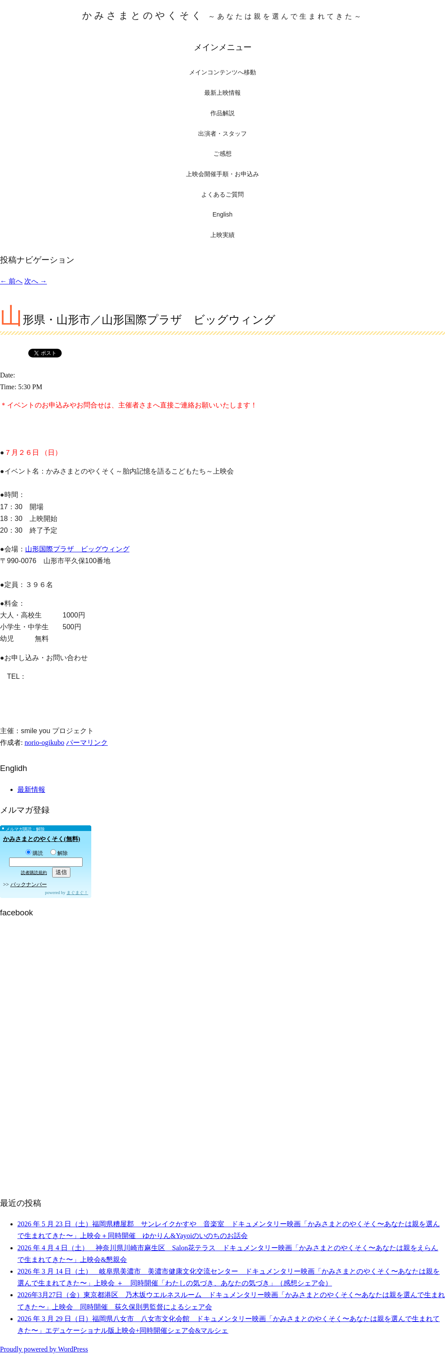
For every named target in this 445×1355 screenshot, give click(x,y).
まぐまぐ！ (77, 892)
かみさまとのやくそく (222, 15)
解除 (59, 853)
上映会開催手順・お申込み (222, 173)
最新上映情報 (222, 92)
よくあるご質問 (222, 194)
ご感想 (222, 153)
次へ (35, 281)
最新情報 (31, 789)
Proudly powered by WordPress (44, 1349)
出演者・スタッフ (222, 133)
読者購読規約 (34, 872)
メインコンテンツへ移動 (222, 72)
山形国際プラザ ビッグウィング (77, 549)
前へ (11, 281)
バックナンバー (28, 884)
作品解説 (222, 113)
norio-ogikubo (44, 742)
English (222, 214)
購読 (34, 853)
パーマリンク (87, 742)
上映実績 (222, 234)
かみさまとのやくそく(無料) (41, 839)
